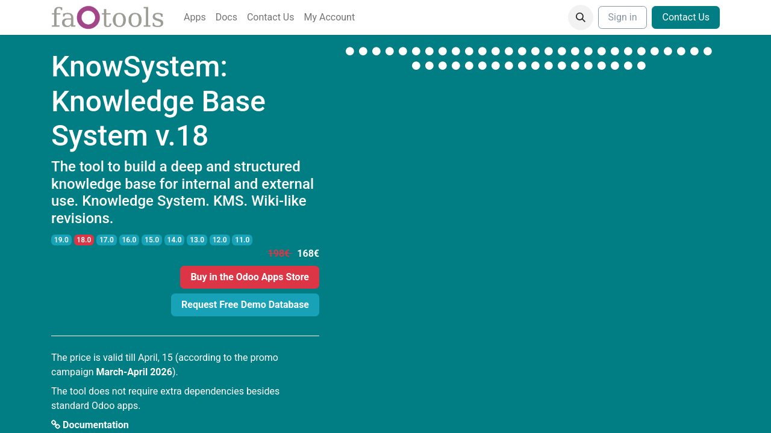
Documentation (90, 425)
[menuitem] (195, 17)
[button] (580, 17)
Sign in (622, 17)
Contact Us (686, 17)
